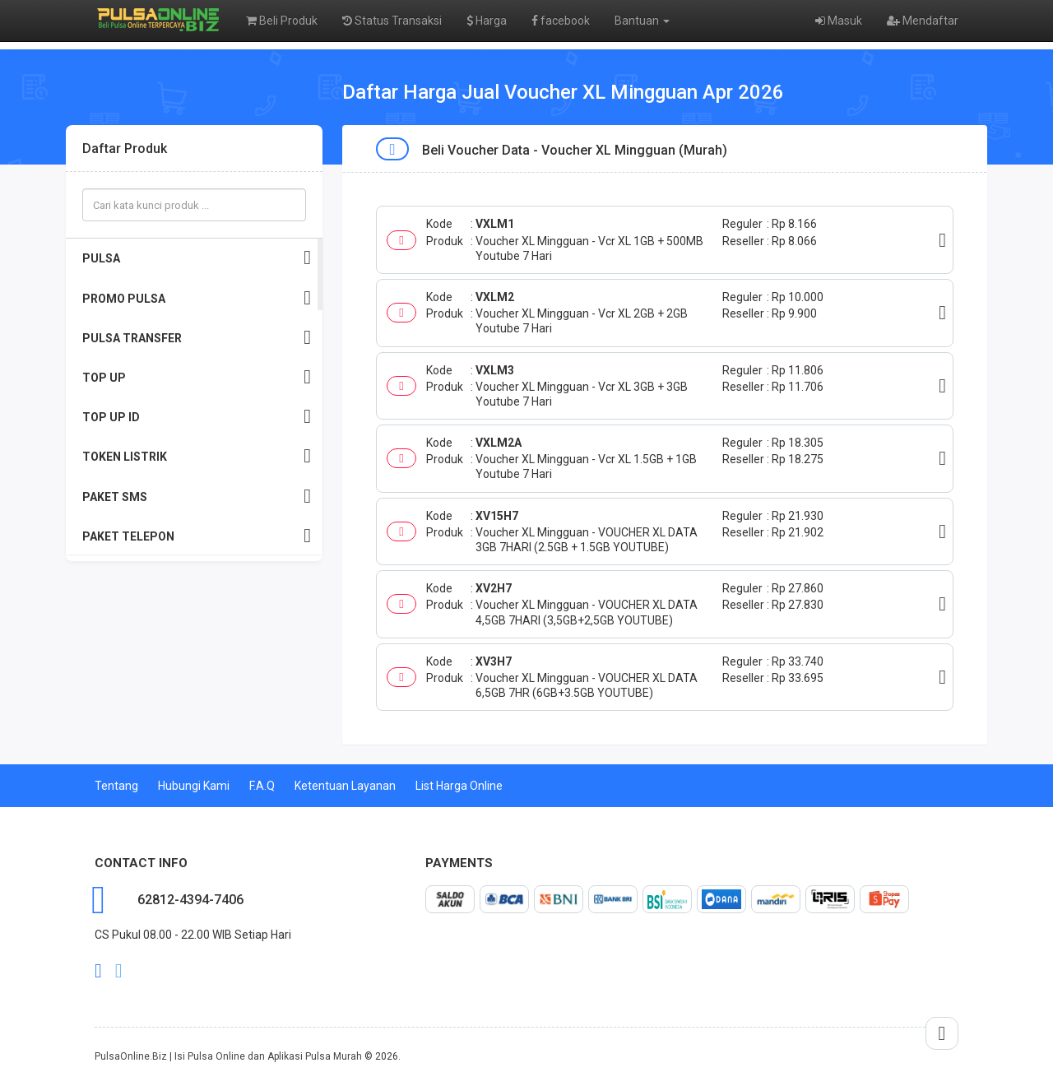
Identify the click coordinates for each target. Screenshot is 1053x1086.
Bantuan (642, 20)
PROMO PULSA (196, 298)
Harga (486, 20)
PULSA (196, 258)
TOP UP (196, 377)
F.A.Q (262, 785)
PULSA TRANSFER (196, 337)
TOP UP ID (196, 416)
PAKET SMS (196, 496)
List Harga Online (459, 785)
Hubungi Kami (194, 785)
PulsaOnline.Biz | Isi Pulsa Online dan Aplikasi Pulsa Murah (228, 1056)
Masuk (838, 20)
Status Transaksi (392, 20)
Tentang (116, 785)
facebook (560, 20)
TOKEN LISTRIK (196, 456)
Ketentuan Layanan (345, 785)
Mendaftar (922, 20)
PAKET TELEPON (196, 536)
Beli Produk (282, 20)
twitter (119, 971)
